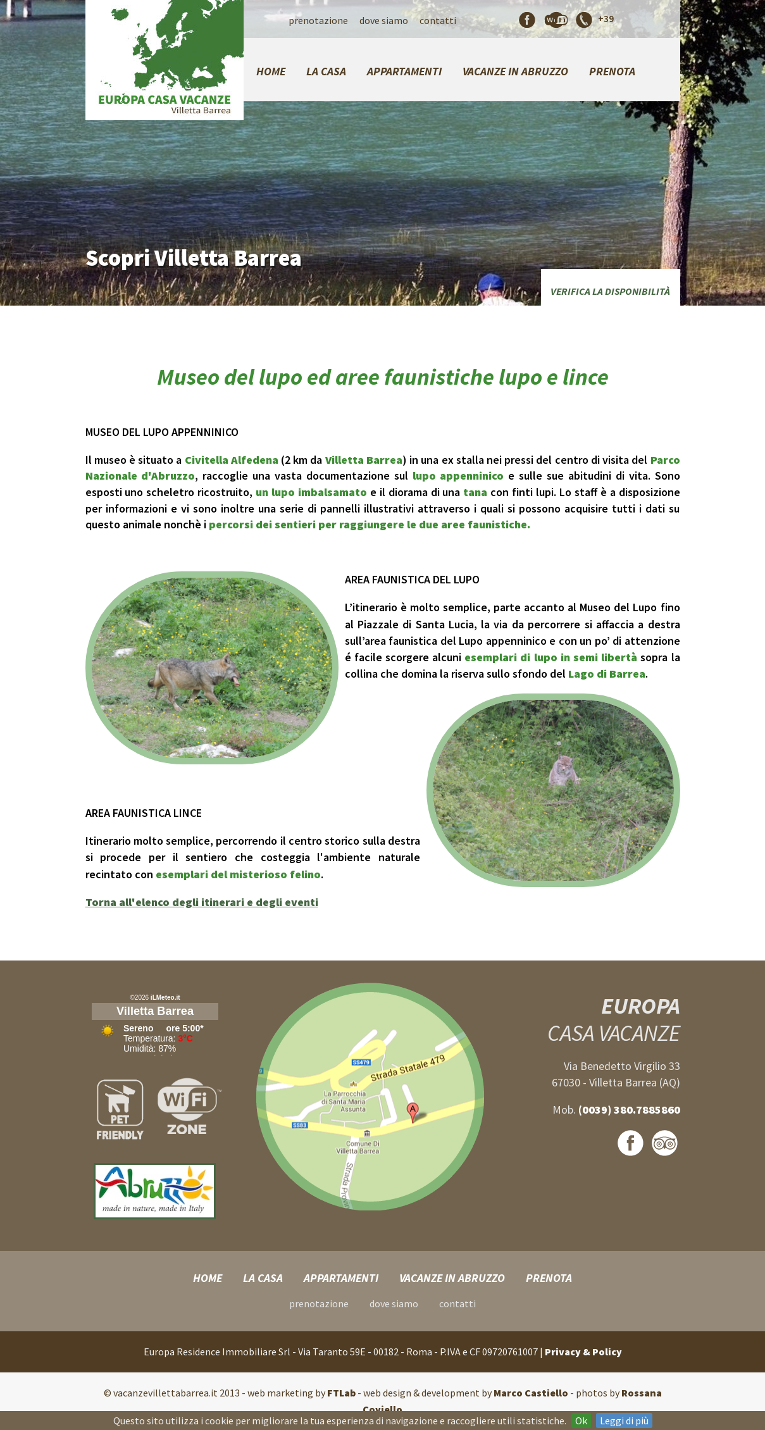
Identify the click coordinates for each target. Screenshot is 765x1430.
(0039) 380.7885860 (629, 1109)
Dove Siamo (383, 20)
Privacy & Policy (583, 1351)
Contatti (438, 20)
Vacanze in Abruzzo (515, 71)
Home (270, 71)
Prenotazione (318, 20)
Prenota (612, 71)
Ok (581, 1420)
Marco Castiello (531, 1392)
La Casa (326, 71)
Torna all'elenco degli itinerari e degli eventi (201, 902)
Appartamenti (404, 71)
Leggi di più (624, 1420)
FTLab (341, 1392)
